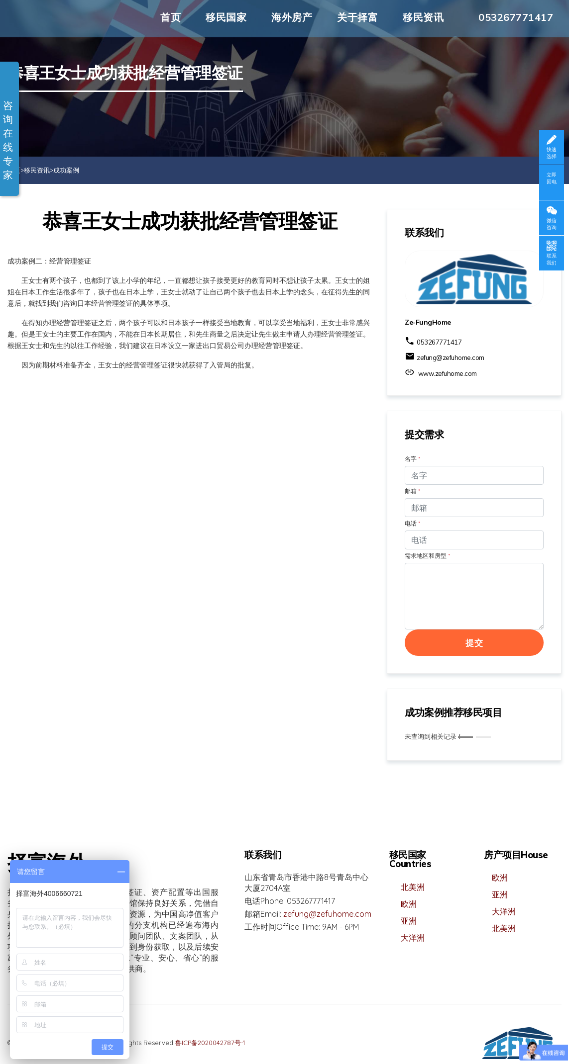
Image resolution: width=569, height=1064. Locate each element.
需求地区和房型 (427, 555)
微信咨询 (552, 224)
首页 (170, 17)
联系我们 (552, 259)
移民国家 (226, 17)
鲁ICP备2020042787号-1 (210, 1043)
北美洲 (413, 887)
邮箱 (412, 491)
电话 (412, 523)
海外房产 (291, 17)
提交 (474, 642)
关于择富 (357, 17)
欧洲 (409, 904)
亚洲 (409, 921)
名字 (412, 458)
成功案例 (66, 170)
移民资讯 (423, 17)
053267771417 (515, 17)
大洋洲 (413, 938)
